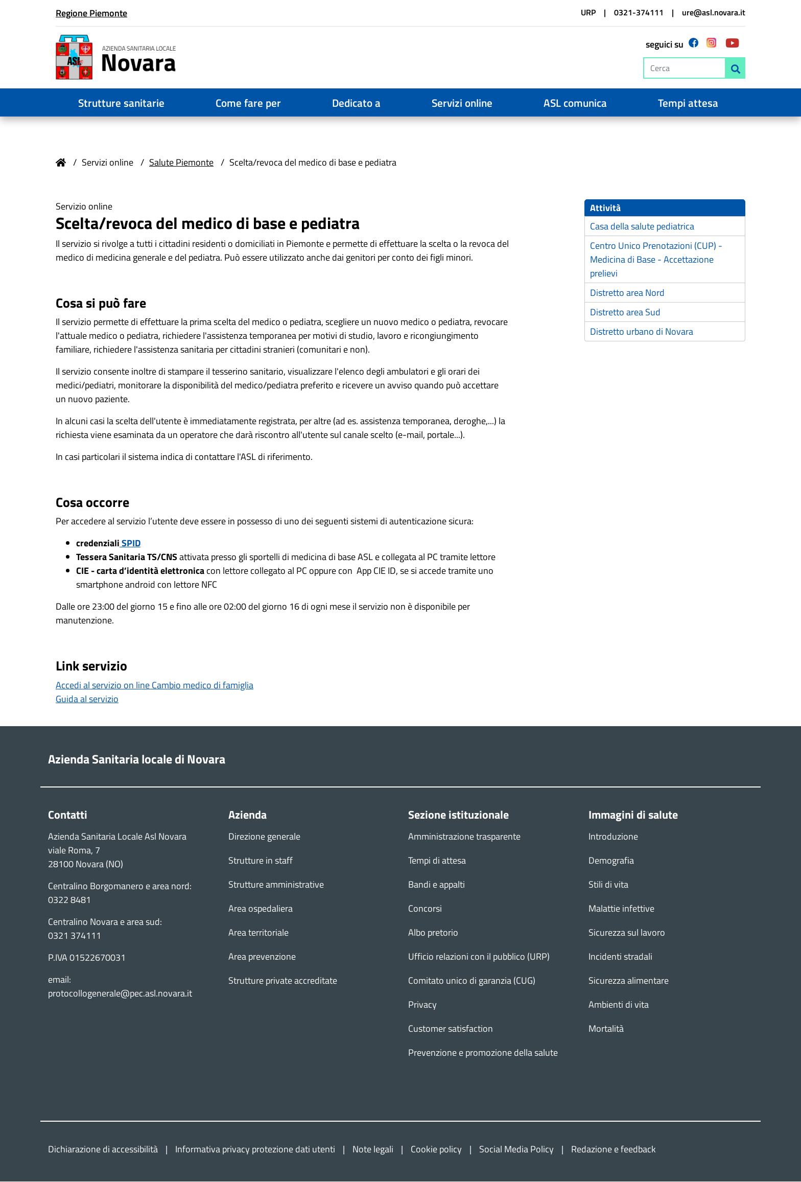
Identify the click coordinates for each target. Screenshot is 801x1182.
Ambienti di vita (618, 1005)
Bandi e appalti (436, 885)
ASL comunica (575, 103)
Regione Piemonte (91, 13)
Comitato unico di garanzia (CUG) (471, 981)
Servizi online (462, 103)
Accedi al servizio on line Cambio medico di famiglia (154, 685)
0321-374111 (639, 12)
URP (588, 12)
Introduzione (613, 837)
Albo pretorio (433, 933)
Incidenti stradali (620, 957)
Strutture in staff (260, 861)
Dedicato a (356, 103)
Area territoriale (258, 933)
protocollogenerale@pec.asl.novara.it (120, 994)
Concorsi (425, 909)
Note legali (372, 1149)
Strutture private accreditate (282, 981)
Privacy (422, 1005)
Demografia (611, 861)
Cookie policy (436, 1149)
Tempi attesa (688, 103)
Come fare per (248, 103)
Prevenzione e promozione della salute (483, 1053)
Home (61, 162)
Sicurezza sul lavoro (626, 933)
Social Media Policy (516, 1149)
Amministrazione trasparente (464, 837)
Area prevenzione (262, 957)
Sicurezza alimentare (628, 981)
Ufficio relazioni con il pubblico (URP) (479, 957)
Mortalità (606, 1029)
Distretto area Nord (627, 293)
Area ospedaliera (260, 909)
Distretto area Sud (625, 313)
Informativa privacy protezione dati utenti (255, 1149)
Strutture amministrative (276, 885)
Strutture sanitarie (121, 103)
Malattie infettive (621, 909)
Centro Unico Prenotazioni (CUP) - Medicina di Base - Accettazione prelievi (656, 260)
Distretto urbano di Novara (641, 332)
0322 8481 (69, 900)
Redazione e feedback (613, 1149)
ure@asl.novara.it (713, 12)
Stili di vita (608, 885)
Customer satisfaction (450, 1029)
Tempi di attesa (437, 861)
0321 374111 (74, 936)
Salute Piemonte (181, 162)
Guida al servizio (87, 699)
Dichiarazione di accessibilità (103, 1149)
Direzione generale (264, 837)
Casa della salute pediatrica (642, 227)
